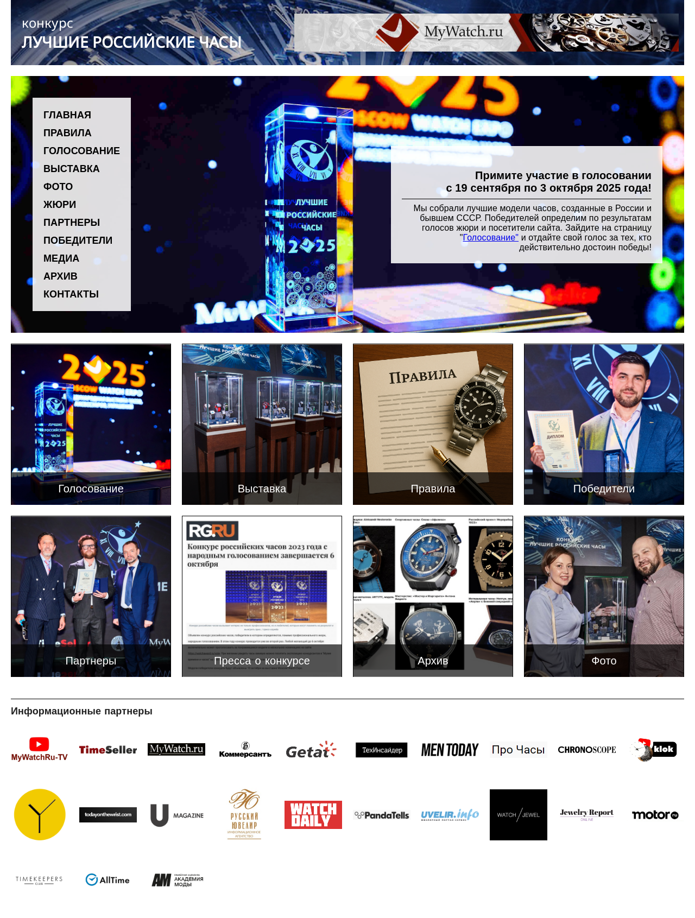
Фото (58, 186)
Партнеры (71, 222)
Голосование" (491, 237)
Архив (60, 276)
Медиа (61, 258)
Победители (77, 240)
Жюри (59, 204)
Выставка (71, 168)
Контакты (71, 294)
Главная (67, 115)
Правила (67, 132)
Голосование (81, 150)
